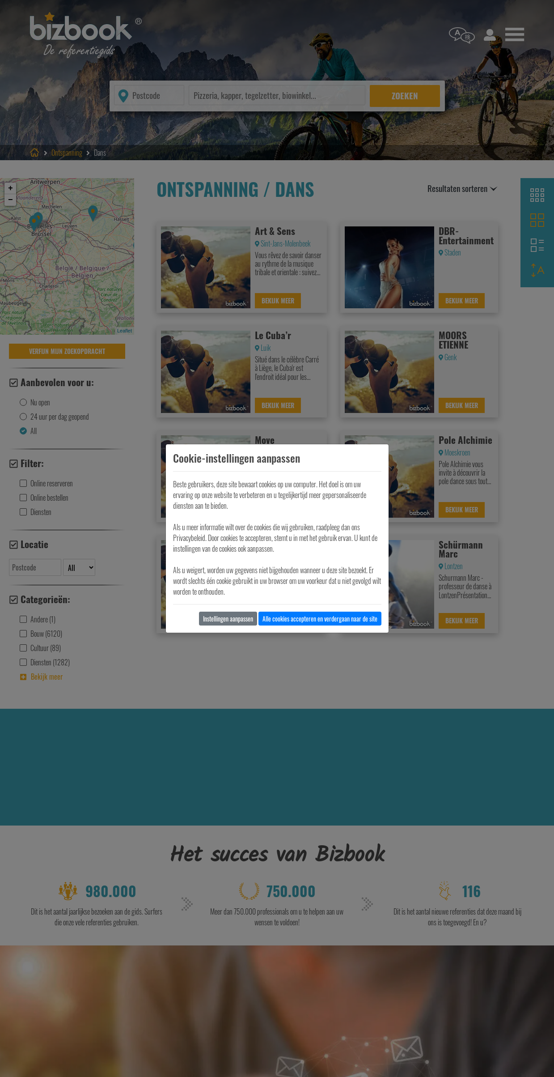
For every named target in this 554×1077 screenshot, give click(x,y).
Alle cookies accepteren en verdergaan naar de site (319, 618)
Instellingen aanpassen (228, 618)
